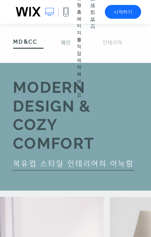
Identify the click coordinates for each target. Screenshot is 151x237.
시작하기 (123, 12)
